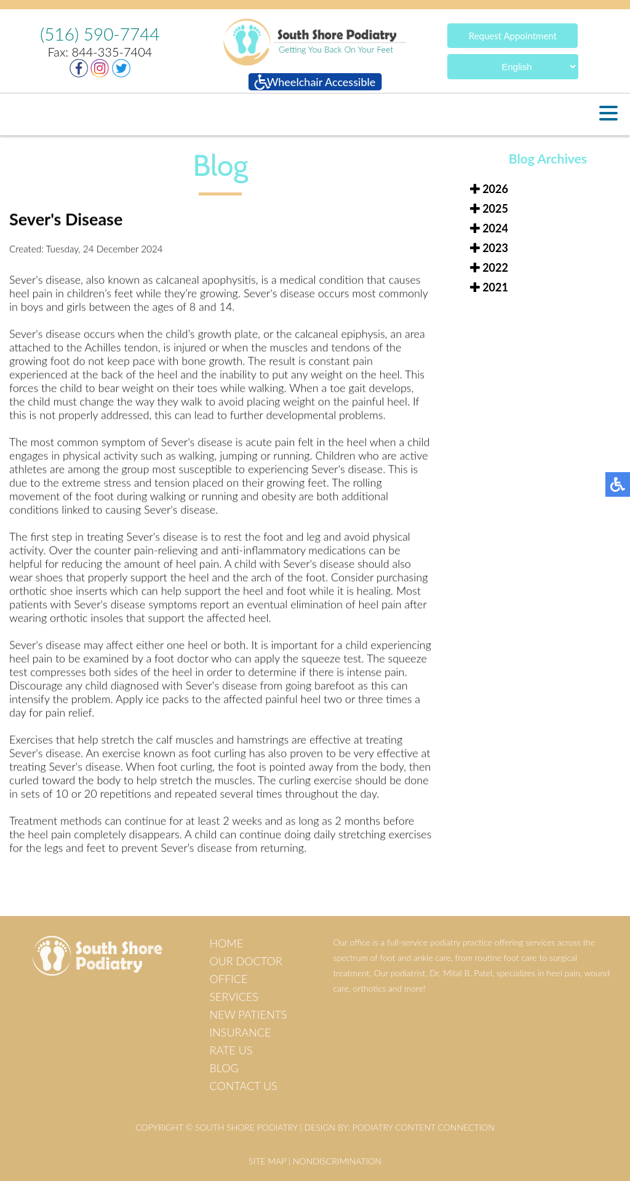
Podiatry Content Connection (424, 1127)
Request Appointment (513, 35)
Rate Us (230, 1050)
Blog (223, 1068)
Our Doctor (245, 961)
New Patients (248, 1014)
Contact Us (243, 1085)
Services (233, 996)
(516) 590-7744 (100, 33)
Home (226, 943)
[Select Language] (512, 66)
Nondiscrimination (337, 1161)
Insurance (240, 1032)
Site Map (267, 1161)
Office (228, 978)
